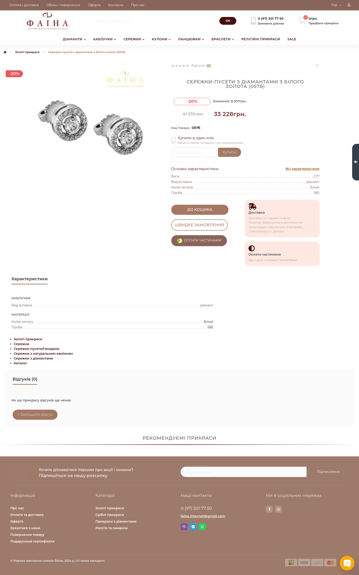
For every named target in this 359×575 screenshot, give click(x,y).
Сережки (21, 344)
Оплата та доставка (27, 515)
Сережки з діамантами (33, 358)
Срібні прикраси (109, 515)
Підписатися (328, 471)
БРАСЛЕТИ (223, 39)
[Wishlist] (317, 65)
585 (210, 327)
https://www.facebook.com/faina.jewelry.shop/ (269, 509)
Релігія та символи (111, 528)
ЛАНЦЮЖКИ (191, 39)
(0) (209, 65)
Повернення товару (27, 535)
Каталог (20, 363)
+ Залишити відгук (35, 414)
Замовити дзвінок (271, 23)
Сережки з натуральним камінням (43, 354)
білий (208, 322)
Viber (184, 526)
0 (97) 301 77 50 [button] (196, 508)
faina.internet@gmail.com (203, 516)
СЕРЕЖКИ (133, 39)
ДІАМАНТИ (74, 39)
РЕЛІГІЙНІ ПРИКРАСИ (260, 39)
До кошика (199, 209)
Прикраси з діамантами (115, 521)
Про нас (17, 508)
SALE (291, 39)
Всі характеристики (302, 169)
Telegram (193, 526)
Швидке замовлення (199, 225)
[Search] (228, 20)
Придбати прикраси (324, 23)
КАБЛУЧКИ (104, 39)
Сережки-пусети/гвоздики (36, 349)
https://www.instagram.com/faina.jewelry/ (278, 509)
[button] (349, 5)
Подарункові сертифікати (32, 541)
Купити (230, 152)
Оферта (16, 521)
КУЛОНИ (161, 39)
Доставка (256, 212)
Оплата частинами (264, 254)
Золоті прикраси (27, 52)
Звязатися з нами (25, 528)
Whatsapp (202, 526)
